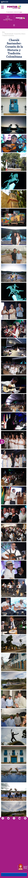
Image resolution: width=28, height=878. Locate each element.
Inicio (3, 32)
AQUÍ (21, 12)
